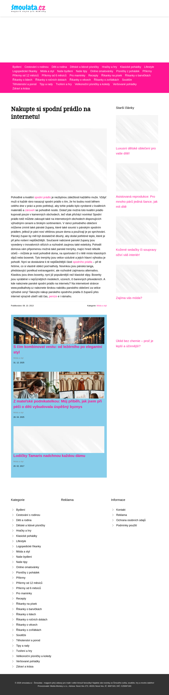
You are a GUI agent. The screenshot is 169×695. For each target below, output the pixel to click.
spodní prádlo (42, 197)
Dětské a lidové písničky (84, 66)
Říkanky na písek (111, 75)
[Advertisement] (84, 39)
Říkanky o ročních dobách (50, 79)
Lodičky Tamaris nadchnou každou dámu (49, 456)
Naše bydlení (65, 71)
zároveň (30, 210)
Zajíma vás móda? (129, 298)
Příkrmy (147, 71)
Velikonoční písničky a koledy (92, 84)
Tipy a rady (46, 84)
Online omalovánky (101, 71)
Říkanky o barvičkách (138, 75)
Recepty (93, 75)
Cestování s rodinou (36, 66)
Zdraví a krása (21, 88)
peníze (53, 296)
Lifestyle (149, 66)
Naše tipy (81, 71)
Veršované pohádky (125, 84)
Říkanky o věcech (80, 79)
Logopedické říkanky (25, 71)
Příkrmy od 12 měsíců (26, 75)
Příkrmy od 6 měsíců (54, 75)
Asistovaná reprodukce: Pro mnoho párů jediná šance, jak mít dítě (137, 201)
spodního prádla (82, 261)
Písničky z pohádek (128, 71)
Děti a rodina (59, 66)
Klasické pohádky (130, 66)
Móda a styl (47, 71)
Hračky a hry (109, 66)
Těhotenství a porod (25, 84)
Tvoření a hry (64, 84)
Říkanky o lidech (22, 79)
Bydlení (17, 66)
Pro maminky (77, 75)
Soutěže (127, 79)
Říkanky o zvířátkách (106, 79)
